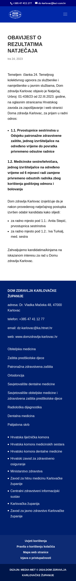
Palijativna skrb (19, 424)
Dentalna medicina (21, 416)
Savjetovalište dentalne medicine (31, 384)
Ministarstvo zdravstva (27, 471)
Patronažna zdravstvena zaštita (30, 366)
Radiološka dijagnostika (25, 407)
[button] (65, 16)
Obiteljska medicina (22, 349)
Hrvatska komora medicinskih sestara (37, 444)
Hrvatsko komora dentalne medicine (36, 451)
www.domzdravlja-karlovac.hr (36, 336)
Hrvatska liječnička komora (30, 437)
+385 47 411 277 (22, 3)
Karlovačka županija (25, 503)
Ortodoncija (16, 375)
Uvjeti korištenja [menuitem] (36, 540)
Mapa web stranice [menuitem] (35, 552)
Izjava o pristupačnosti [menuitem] (35, 558)
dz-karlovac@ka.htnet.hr (34, 328)
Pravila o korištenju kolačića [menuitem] (36, 546)
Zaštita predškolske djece (26, 358)
